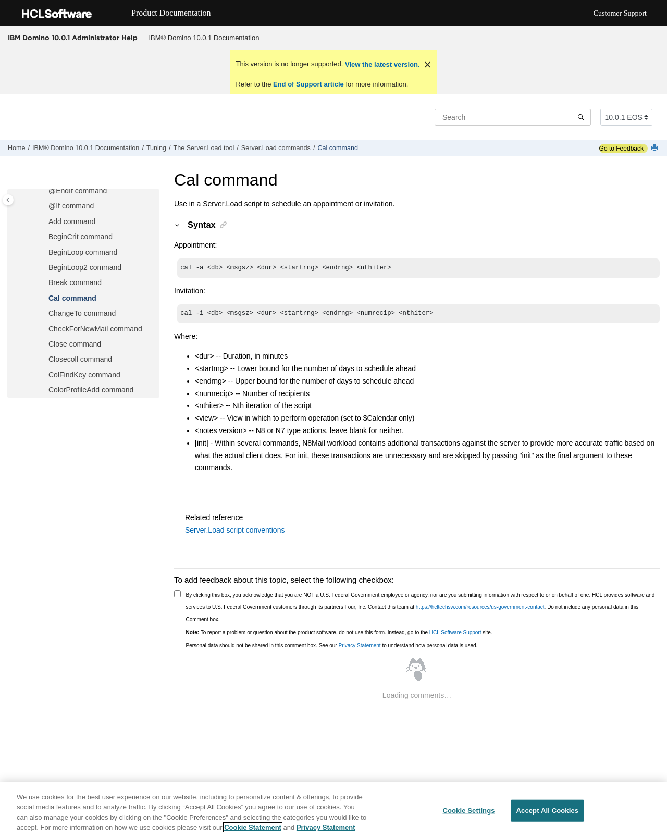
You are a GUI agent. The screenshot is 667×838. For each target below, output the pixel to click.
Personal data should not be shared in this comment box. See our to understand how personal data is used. (332, 645)
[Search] (581, 117)
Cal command (337, 148)
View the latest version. (381, 64)
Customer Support (620, 13)
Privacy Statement (359, 645)
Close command (74, 344)
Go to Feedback (621, 148)
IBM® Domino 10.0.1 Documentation (204, 38)
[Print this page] (655, 148)
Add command (71, 221)
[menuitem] (204, 38)
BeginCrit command (80, 236)
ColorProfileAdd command (90, 390)
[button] (44, 191)
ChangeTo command (82, 313)
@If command (71, 206)
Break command (75, 282)
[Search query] (513, 117)
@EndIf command (77, 191)
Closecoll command (80, 359)
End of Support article (308, 84)
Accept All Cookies (547, 811)
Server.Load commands (276, 148)
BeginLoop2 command (84, 267)
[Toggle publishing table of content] (8, 199)
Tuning (156, 148)
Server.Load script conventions (235, 530)
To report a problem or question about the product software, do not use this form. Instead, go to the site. (339, 632)
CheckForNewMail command (95, 329)
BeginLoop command (82, 252)
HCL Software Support (455, 632)
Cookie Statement (252, 828)
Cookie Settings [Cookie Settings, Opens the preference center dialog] (468, 811)
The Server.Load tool (203, 148)
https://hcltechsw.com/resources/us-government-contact (480, 607)
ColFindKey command (84, 375)
